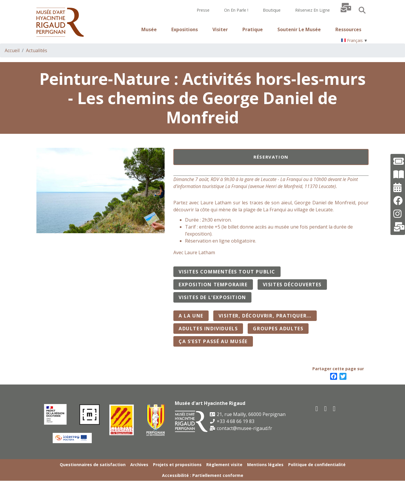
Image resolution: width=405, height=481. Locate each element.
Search (362, 10)
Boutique (272, 10)
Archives (139, 464)
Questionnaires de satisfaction (93, 464)
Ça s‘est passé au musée (213, 341)
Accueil (12, 50)
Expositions (184, 29)
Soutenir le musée (299, 29)
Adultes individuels (208, 328)
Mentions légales (265, 464)
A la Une (191, 316)
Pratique (252, 29)
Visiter (220, 29)
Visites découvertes (292, 284)
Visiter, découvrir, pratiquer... (265, 316)
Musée (149, 29)
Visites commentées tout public (227, 271)
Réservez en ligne (312, 10)
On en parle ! (236, 10)
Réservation (270, 157)
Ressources (348, 29)
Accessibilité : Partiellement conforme (202, 475)
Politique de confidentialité (317, 464)
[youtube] (326, 408)
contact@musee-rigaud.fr (241, 428)
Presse (203, 10)
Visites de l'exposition (212, 297)
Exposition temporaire (213, 284)
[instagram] (334, 408)
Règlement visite (224, 464)
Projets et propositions (177, 464)
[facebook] (317, 408)
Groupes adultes (278, 328)
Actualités (36, 50)
